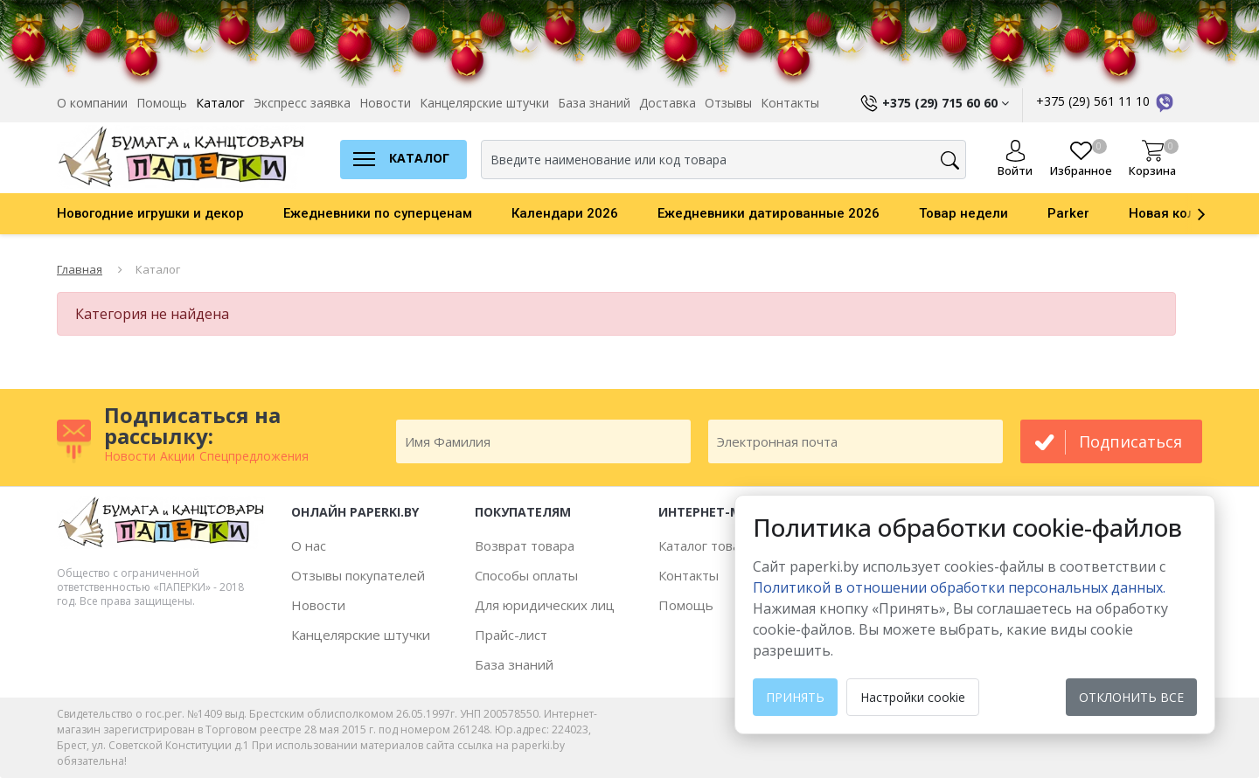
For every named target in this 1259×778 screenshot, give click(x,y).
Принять (795, 697)
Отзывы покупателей (358, 575)
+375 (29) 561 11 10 (1106, 101)
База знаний (594, 102)
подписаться (1130, 441)
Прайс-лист (511, 634)
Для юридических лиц (545, 605)
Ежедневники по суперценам (377, 213)
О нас (308, 545)
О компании (92, 102)
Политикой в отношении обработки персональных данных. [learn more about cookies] (959, 587)
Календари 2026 (564, 213)
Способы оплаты (526, 575)
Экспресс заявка (302, 102)
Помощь (161, 102)
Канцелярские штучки (484, 102)
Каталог (220, 102)
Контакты (790, 102)
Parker (1068, 213)
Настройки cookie (912, 697)
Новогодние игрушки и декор (150, 213)
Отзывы (728, 102)
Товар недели (963, 213)
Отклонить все (1131, 697)
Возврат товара (524, 545)
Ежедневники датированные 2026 (768, 213)
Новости (385, 102)
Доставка (667, 102)
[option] (170, 213)
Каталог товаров (710, 545)
